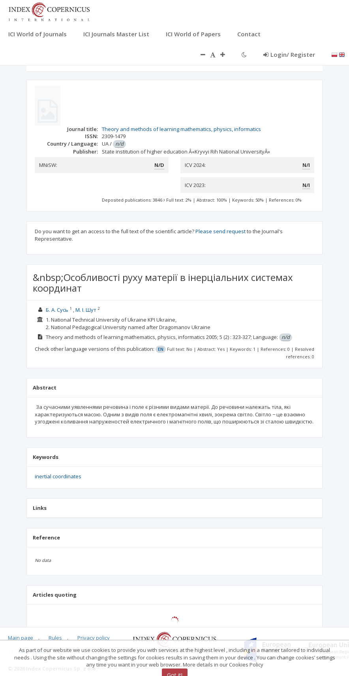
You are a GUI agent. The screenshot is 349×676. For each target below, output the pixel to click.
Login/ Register (289, 54)
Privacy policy (93, 637)
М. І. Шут (85, 309)
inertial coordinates (58, 476)
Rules (55, 637)
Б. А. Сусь (57, 309)
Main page (20, 637)
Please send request (220, 231)
